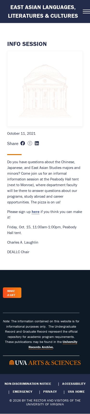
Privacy (50, 391)
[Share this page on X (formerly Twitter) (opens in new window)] (30, 143)
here (36, 211)
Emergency (22, 391)
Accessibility (73, 384)
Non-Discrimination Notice (28, 384)
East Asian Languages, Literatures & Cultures (43, 11)
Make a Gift (11, 293)
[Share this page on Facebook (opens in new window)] (22, 143)
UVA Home (76, 391)
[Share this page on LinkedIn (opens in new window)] (37, 143)
